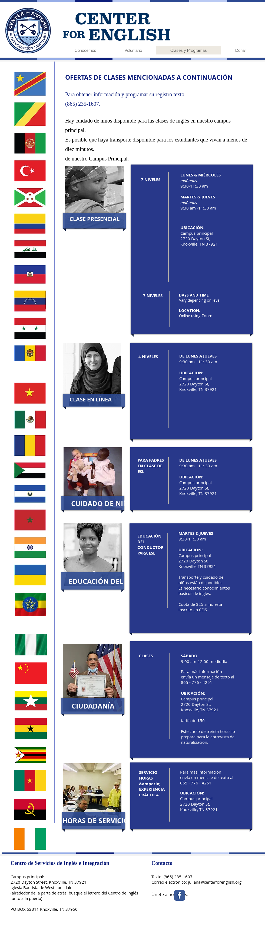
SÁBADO (189, 656)
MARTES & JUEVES (195, 533)
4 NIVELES (148, 356)
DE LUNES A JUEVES (198, 356)
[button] (94, 219)
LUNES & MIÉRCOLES (200, 175)
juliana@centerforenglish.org (214, 882)
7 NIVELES (150, 179)
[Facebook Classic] (179, 895)
